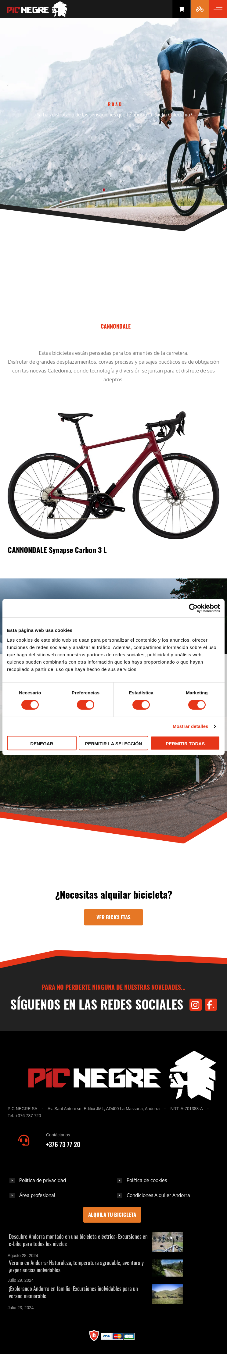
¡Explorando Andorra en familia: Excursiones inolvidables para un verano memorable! (73, 1292)
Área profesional (37, 1195)
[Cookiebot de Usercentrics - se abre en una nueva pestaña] (193, 608)
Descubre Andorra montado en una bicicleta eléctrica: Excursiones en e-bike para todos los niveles (78, 1240)
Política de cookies (147, 1180)
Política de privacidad (42, 1180)
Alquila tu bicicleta (112, 1214)
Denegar (41, 743)
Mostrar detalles (190, 726)
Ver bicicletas (113, 917)
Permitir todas (185, 743)
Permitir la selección (113, 743)
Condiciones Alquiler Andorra (158, 1195)
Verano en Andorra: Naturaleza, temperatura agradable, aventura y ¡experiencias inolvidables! (76, 1266)
